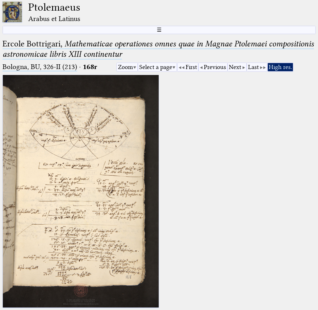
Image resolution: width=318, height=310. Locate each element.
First (191, 67)
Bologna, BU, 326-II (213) (40, 66)
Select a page (155, 67)
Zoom (125, 67)
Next (235, 67)
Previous (215, 67)
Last (253, 67)
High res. (280, 67)
